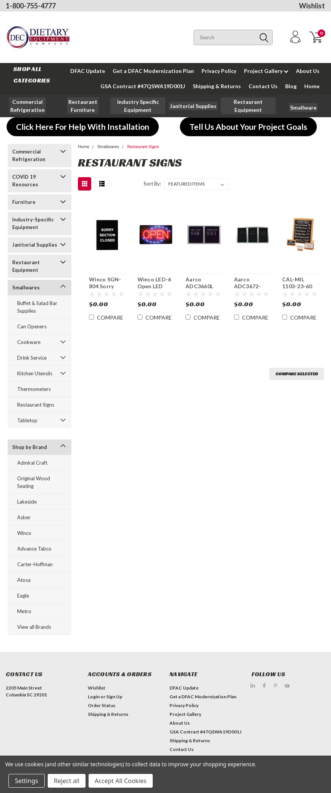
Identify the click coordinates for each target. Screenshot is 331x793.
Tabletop (27, 420)
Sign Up (114, 696)
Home (312, 86)
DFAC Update (87, 71)
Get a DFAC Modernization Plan (153, 71)
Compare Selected (296, 373)
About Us (308, 71)
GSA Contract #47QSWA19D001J (142, 86)
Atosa (24, 580)
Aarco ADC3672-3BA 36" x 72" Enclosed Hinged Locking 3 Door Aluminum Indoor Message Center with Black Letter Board (251, 283)
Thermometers (34, 389)
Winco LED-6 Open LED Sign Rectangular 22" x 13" (154, 283)
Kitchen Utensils (34, 373)
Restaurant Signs (35, 405)
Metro (24, 611)
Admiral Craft (32, 463)
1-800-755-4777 (31, 6)
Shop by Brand (29, 447)
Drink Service (32, 358)
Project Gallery (266, 71)
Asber (24, 517)
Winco (24, 533)
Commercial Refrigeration (28, 155)
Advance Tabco (34, 549)
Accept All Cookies (121, 781)
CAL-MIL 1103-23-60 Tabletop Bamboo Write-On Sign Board (297, 283)
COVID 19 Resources (25, 180)
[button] (27, 105)
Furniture (24, 202)
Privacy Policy (219, 71)
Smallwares (26, 287)
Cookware (28, 342)
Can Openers (32, 326)
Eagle (23, 596)
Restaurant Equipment (26, 266)
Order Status (101, 705)
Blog (291, 86)
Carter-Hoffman (35, 564)
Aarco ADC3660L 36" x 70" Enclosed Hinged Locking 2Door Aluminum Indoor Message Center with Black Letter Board (202, 283)
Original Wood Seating (33, 482)
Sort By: (152, 184)
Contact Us (263, 86)
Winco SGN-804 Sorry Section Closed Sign (105, 283)
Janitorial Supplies (34, 245)
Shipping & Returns (217, 86)
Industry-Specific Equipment (33, 223)
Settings (26, 781)
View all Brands (34, 627)
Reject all (66, 781)
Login (94, 696)
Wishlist (312, 6)
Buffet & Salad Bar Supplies (37, 307)
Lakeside (27, 502)
